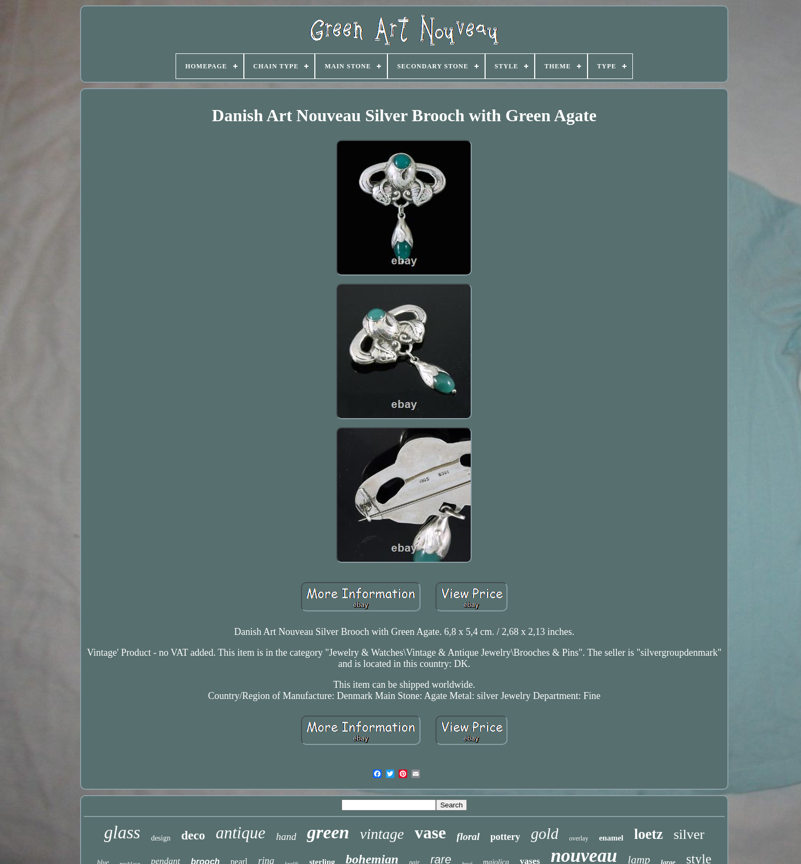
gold (545, 833)
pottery (505, 836)
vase (430, 832)
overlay (578, 838)
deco (193, 835)
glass (122, 832)
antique (240, 832)
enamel (611, 838)
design (161, 838)
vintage (382, 834)
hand (286, 836)
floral (468, 836)
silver (688, 834)
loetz (648, 834)
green (328, 832)
